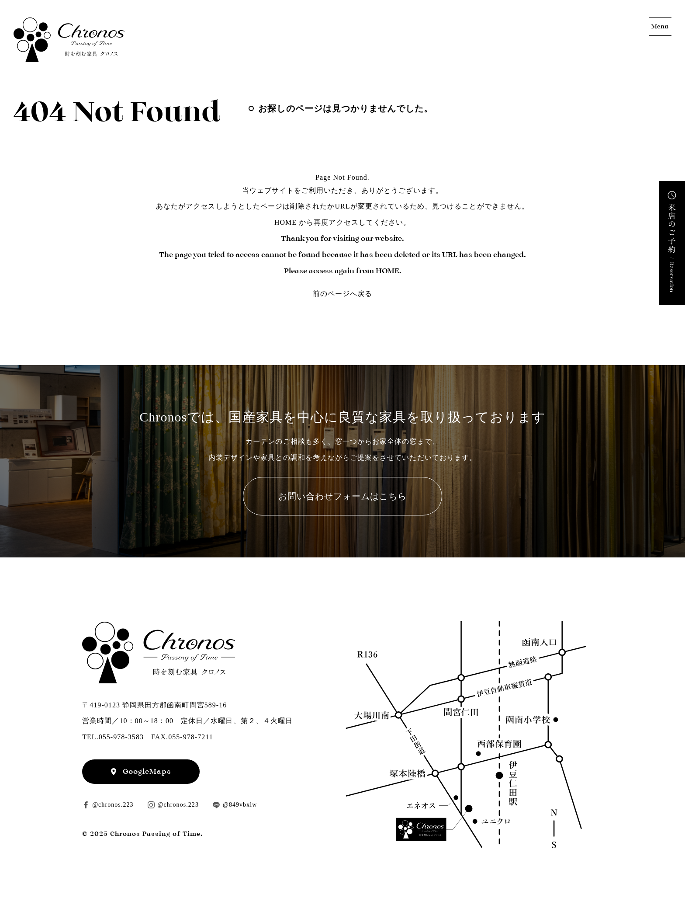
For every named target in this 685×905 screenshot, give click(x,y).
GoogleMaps (147, 771)
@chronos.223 (112, 804)
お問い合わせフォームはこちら (342, 496)
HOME (285, 222)
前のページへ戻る (342, 293)
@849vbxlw (240, 804)
